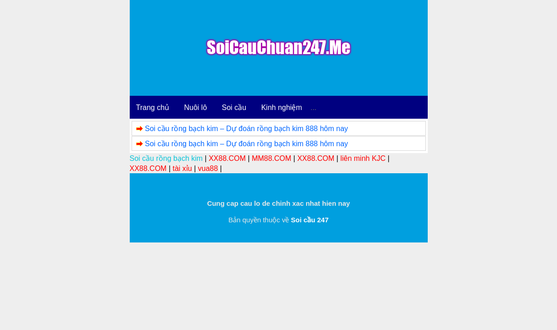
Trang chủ (153, 107)
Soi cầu (234, 107)
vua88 (208, 168)
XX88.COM (227, 158)
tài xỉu (182, 168)
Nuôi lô (195, 107)
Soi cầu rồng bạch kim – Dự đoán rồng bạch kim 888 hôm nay (246, 128)
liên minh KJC (363, 158)
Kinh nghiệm (281, 107)
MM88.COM (271, 158)
